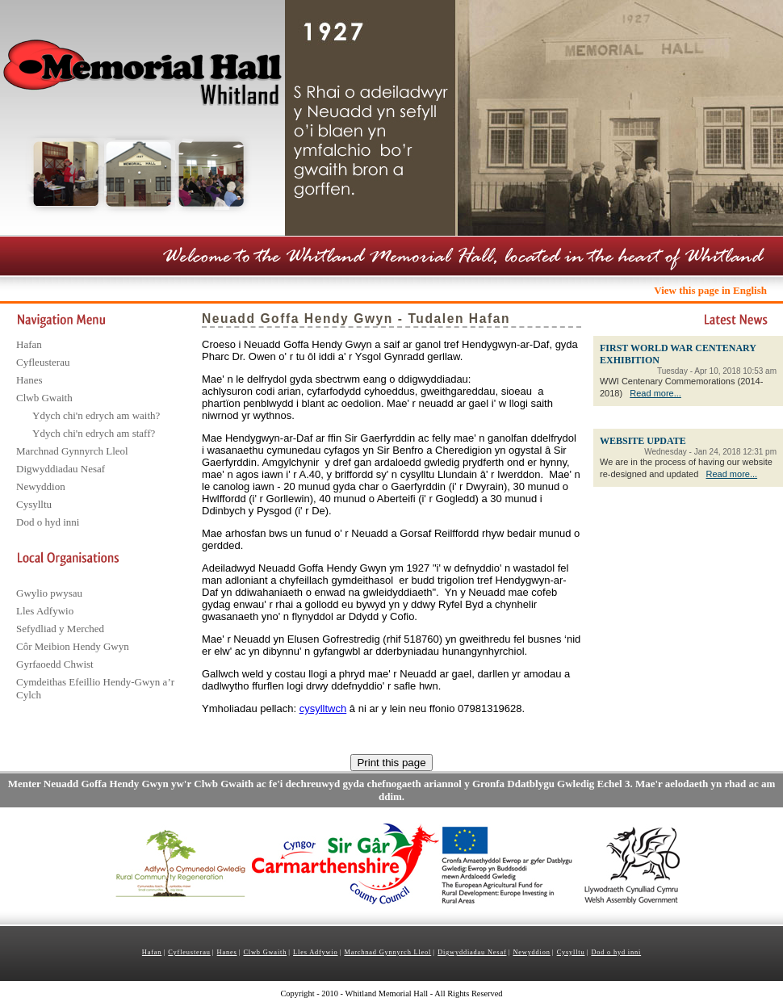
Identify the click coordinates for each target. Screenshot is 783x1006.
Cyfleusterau (42, 362)
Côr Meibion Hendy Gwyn (72, 646)
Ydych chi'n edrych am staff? (93, 433)
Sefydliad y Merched (60, 628)
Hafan (29, 344)
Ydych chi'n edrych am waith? (96, 415)
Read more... (655, 393)
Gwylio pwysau (49, 593)
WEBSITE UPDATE (643, 440)
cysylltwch (323, 708)
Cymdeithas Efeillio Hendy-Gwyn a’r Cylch (95, 688)
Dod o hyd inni (47, 522)
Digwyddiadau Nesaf (60, 469)
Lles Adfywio (44, 611)
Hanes (29, 380)
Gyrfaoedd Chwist (55, 664)
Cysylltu (34, 504)
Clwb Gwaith (44, 398)
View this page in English (710, 290)
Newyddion (40, 486)
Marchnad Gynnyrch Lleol (72, 451)
